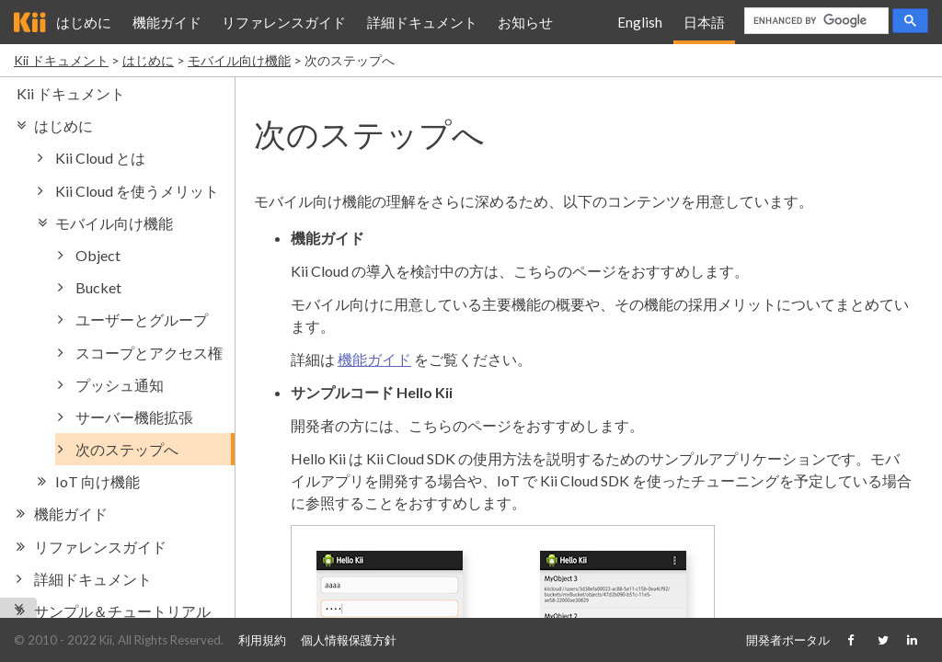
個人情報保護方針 (348, 640)
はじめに (83, 22)
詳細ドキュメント (422, 22)
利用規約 (262, 640)
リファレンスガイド (284, 22)
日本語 (704, 22)
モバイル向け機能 (239, 60)
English (639, 22)
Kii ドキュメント (61, 60)
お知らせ (525, 22)
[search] (814, 21)
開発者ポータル (788, 640)
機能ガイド (166, 22)
